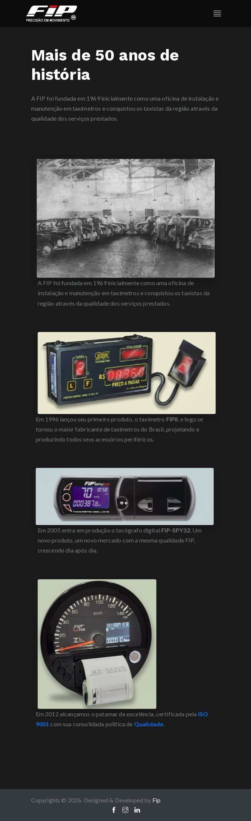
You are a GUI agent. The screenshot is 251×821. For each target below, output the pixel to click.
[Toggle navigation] (217, 13)
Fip (156, 800)
